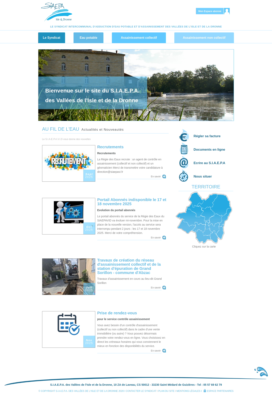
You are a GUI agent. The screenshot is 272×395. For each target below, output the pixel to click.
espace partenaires (218, 391)
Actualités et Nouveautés (102, 129)
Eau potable (88, 37)
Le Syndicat (51, 37)
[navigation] (136, 36)
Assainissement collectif (139, 37)
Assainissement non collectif (204, 37)
